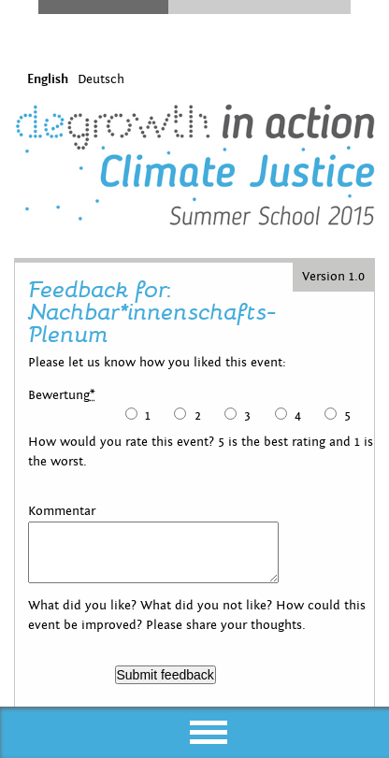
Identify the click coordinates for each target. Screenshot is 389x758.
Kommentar (61, 511)
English (47, 79)
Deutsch (101, 79)
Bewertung (61, 395)
